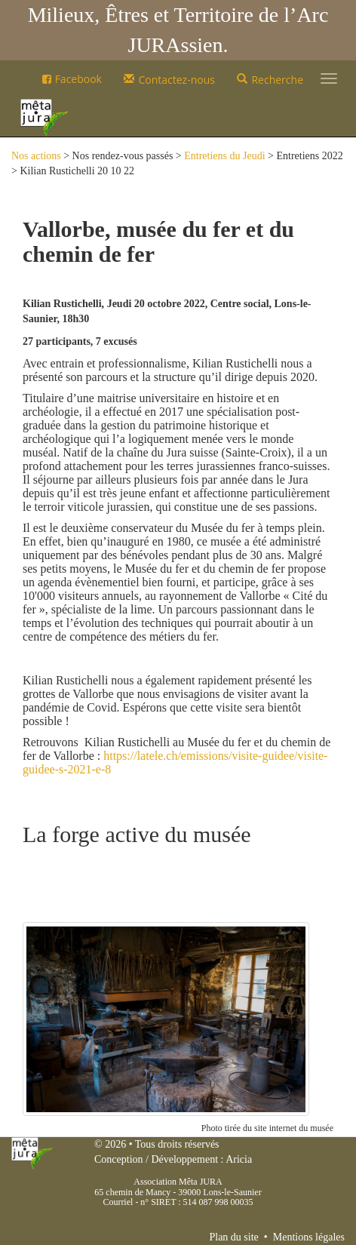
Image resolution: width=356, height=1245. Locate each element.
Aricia (239, 1159)
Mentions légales (309, 1237)
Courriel (118, 1202)
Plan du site (233, 1237)
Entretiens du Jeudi (224, 155)
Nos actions (36, 155)
